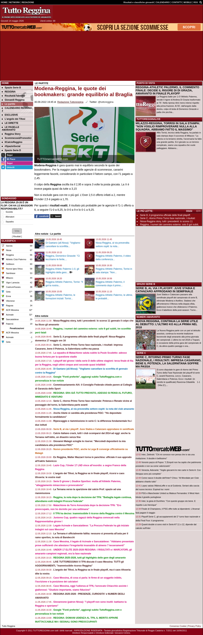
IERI (198, 211)
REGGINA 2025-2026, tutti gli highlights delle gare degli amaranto (89, 557)
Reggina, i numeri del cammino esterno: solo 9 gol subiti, (169, 224)
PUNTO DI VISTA (146, 83)
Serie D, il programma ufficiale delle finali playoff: (165, 215)
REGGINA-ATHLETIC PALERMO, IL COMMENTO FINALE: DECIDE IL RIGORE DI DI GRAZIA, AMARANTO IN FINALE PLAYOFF (167, 90)
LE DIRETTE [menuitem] (10, 123)
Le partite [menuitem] (8, 104)
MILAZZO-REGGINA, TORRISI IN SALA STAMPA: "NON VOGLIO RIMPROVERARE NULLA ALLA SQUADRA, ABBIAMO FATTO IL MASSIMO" (168, 126)
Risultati (17, 236)
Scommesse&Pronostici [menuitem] (16, 138)
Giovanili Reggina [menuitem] (13, 100)
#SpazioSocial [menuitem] (11, 146)
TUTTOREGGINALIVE (148, 119)
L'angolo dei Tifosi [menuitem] (13, 119)
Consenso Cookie (178, 626)
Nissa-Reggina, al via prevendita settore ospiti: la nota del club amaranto (93, 409)
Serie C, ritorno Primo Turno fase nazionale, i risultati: (167, 218)
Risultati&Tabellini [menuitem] (13, 95)
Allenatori (9, 217)
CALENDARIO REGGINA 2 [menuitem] (17, 109)
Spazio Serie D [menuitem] (11, 150)
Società (9, 212)
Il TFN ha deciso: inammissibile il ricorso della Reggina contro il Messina (93, 513)
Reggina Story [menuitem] (11, 134)
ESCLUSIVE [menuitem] (10, 115)
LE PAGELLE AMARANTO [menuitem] (10, 128)
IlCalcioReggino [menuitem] (12, 142)
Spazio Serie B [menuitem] (11, 87)
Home (5, 83)
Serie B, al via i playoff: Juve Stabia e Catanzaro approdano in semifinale (93, 429)
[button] (17, 230)
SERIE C (141, 353)
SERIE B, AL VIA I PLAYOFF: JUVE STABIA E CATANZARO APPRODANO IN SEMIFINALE (165, 290)
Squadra (10, 221)
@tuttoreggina (105, 102)
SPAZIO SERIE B (146, 284)
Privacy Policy (194, 626)
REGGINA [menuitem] (9, 91)
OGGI (189, 211)
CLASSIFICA (9, 241)
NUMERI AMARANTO (148, 317)
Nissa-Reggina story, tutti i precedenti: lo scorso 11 (166, 221)
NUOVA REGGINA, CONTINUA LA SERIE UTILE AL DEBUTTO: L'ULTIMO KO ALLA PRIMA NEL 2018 (167, 324)
